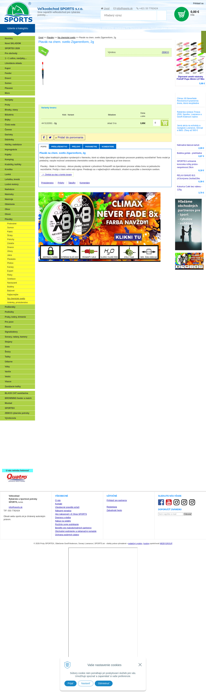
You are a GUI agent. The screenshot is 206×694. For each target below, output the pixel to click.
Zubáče (10, 243)
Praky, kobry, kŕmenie (15, 317)
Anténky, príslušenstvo (17, 302)
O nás (58, 629)
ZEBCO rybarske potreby (17, 413)
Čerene (8, 129)
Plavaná (9, 88)
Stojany (8, 342)
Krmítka (9, 169)
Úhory (10, 251)
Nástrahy (9, 194)
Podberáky (10, 307)
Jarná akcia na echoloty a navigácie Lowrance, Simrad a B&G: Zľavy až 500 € (190, 128)
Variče (8, 371)
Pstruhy (10, 239)
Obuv (7, 209)
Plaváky (9, 219)
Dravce (10, 247)
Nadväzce (9, 189)
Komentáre (108, 147)
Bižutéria (9, 115)
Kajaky (8, 154)
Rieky (9, 275)
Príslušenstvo (59, 147)
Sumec (8, 83)
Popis (44, 147)
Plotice (10, 263)
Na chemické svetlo (16, 298)
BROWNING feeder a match (18, 398)
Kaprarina (10, 439)
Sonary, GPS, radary (15, 425)
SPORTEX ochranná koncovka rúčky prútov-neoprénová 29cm (187, 164)
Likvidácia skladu (13, 63)
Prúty (7, 105)
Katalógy (71, 28)
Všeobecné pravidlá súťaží (67, 636)
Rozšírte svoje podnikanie (67, 653)
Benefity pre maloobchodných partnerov (73, 656)
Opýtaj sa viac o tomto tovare (56, 174)
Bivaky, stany (11, 110)
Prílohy (76, 147)
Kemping (9, 159)
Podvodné (11, 223)
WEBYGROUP (166, 672)
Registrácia (112, 635)
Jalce (9, 255)
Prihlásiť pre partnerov (117, 629)
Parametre (91, 147)
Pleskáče (11, 259)
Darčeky (9, 134)
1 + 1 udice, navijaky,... (16, 58)
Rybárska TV (122, 28)
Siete (7, 347)
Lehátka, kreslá (12, 179)
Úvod (107, 8)
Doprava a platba (63, 646)
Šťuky (10, 235)
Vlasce (8, 381)
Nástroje (9, 199)
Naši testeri (11, 454)
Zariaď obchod (58, 28)
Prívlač (9, 430)
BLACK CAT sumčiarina (16, 393)
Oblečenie (10, 204)
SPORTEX (10, 408)
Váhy (7, 366)
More (7, 93)
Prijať (70, 683)
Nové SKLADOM (13, 43)
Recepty (10, 459)
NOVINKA (83, 28)
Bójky (7, 119)
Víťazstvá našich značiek (18, 449)
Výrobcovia (10, 418)
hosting (146, 672)
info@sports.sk (125, 8)
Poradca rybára (159, 28)
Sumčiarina (11, 444)
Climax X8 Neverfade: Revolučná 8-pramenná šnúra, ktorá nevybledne (188, 100)
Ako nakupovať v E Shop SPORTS (71, 643)
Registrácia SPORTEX (16, 464)
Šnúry (8, 352)
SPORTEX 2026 (12, 48)
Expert (10, 271)
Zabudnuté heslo (114, 639)
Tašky (7, 356)
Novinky (9, 38)
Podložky (9, 312)
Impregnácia (11, 149)
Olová (7, 214)
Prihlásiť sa (198, 3)
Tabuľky (72, 183)
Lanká (8, 174)
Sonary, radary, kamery (16, 337)
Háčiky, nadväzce (13, 144)
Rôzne (8, 327)
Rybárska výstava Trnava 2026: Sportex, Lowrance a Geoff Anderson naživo (189, 114)
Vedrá (7, 376)
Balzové (11, 290)
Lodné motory (12, 184)
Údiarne (9, 361)
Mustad (8, 403)
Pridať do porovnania (70, 137)
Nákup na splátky (63, 649)
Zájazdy (172, 28)
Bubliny (10, 287)
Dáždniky (9, 139)
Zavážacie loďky (13, 386)
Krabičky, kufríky (13, 164)
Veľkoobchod (43, 28)
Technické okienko (140, 28)
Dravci (8, 78)
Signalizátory (11, 332)
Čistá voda (10, 124)
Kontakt (58, 632)
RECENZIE (108, 28)
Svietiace (11, 279)
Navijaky (9, 100)
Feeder (8, 73)
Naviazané (12, 283)
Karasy (10, 267)
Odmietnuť (103, 683)
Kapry (10, 231)
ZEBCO (165, 52)
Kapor (8, 68)
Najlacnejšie (12, 294)
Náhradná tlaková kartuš (188, 145)
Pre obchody (11, 53)
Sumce (10, 227)
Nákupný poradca (63, 639)
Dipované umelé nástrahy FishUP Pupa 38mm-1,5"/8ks (190, 77)
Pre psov (9, 322)
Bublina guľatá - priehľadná (189, 153)
